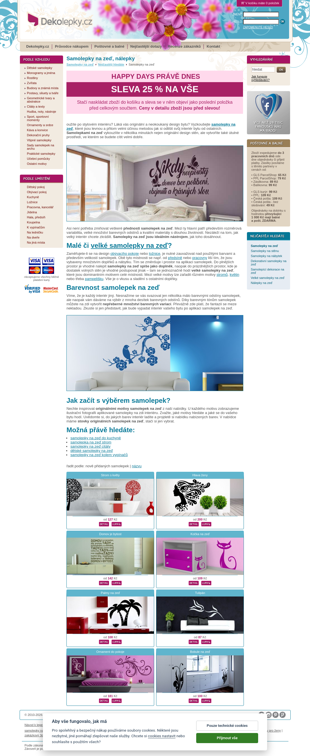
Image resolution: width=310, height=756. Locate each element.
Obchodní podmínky (117, 725)
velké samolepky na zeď (129, 245)
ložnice (154, 253)
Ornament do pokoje (110, 651)
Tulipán (200, 593)
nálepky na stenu (246, 730)
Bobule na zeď (200, 651)
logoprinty (225, 730)
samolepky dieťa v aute (200, 730)
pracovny (199, 258)
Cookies (175, 725)
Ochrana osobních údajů (150, 725)
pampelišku (94, 279)
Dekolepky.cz (37, 46)
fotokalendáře (97, 730)
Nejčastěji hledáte (111, 64)
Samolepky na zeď (80, 64)
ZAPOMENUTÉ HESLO (258, 27)
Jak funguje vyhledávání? (260, 78)
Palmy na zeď (110, 593)
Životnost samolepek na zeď (67, 725)
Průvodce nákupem (72, 46)
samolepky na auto (38, 730)
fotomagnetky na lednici (69, 730)
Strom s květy (110, 475)
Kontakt (213, 46)
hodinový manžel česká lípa (70, 735)
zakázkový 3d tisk (37, 735)
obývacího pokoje (124, 253)
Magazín (95, 725)
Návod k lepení (35, 725)
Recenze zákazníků (184, 46)
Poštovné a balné (109, 46)
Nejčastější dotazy (146, 46)
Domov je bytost (110, 534)
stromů (222, 274)
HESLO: (238, 21)
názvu (137, 466)
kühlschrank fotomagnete (126, 730)
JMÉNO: (238, 14)
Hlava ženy (200, 475)
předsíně (175, 258)
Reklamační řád (194, 725)
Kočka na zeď (200, 534)
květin (234, 274)
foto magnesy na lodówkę (164, 730)
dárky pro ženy (271, 730)
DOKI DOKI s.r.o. (88, 714)
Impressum (215, 725)
